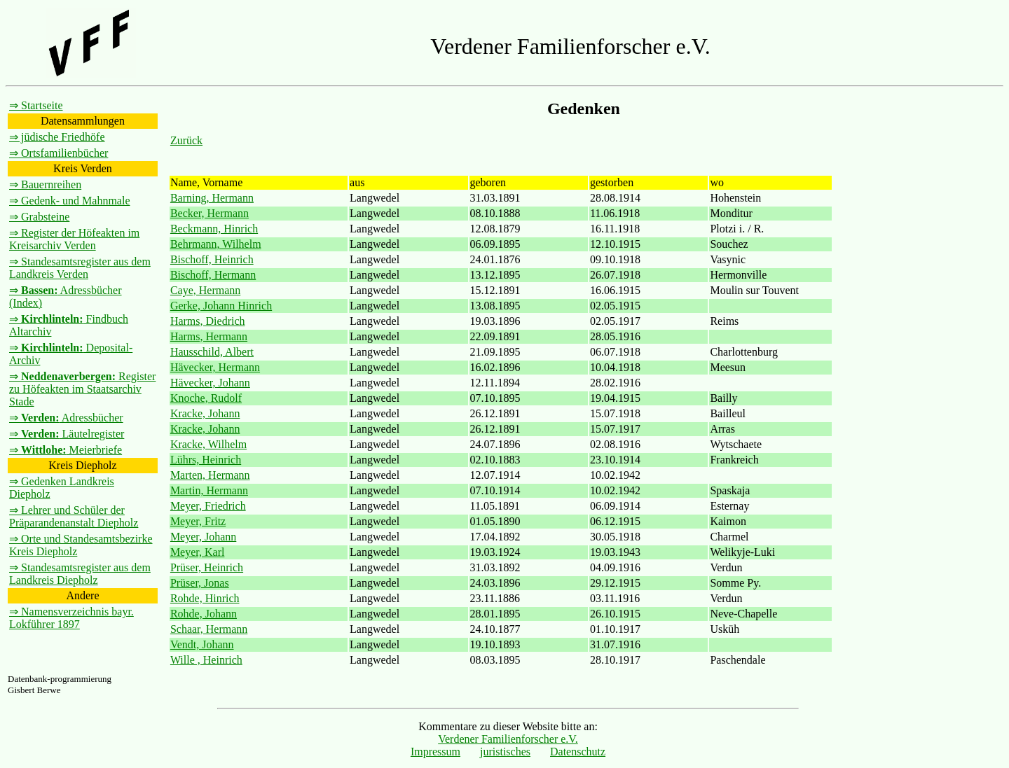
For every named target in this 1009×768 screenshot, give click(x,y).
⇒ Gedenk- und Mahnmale (69, 201)
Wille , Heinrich (206, 660)
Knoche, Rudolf (206, 398)
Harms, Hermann (208, 336)
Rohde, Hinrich (205, 598)
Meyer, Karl (197, 552)
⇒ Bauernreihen (45, 184)
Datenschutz (577, 751)
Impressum (435, 751)
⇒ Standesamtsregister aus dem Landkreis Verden (80, 268)
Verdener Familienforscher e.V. (508, 739)
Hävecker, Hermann (215, 367)
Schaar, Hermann (208, 629)
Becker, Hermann (209, 213)
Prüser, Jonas (199, 583)
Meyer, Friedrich (208, 506)
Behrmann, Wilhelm (215, 244)
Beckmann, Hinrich (214, 229)
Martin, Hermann (209, 490)
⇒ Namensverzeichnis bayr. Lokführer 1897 (71, 618)
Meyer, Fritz (198, 521)
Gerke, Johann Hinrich (221, 306)
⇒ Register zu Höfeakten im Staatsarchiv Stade (82, 388)
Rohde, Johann (203, 614)
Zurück (186, 140)
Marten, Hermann (210, 475)
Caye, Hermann (205, 290)
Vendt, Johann (202, 644)
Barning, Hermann (212, 198)
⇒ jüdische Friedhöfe (57, 137)
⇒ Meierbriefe (65, 450)
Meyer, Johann (203, 537)
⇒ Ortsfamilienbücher (58, 153)
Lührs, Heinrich (205, 460)
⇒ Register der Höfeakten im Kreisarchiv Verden (74, 239)
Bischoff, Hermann (213, 275)
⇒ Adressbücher (66, 418)
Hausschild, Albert (212, 352)
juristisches (505, 751)
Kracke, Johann (205, 413)
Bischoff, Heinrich (212, 259)
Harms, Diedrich (207, 321)
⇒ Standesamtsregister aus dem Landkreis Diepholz (80, 573)
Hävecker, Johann (210, 383)
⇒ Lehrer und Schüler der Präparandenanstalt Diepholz (73, 516)
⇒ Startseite (36, 105)
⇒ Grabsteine (39, 217)
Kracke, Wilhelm (208, 444)
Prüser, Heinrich (206, 567)
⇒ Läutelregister (66, 434)
